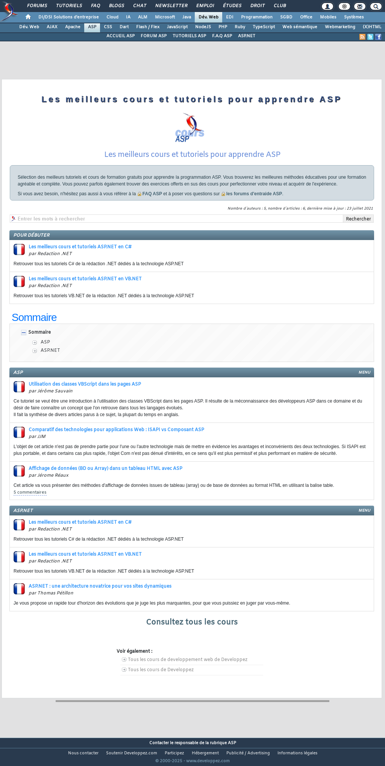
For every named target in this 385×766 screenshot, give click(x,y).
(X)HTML (372, 27)
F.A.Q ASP (222, 36)
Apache (72, 27)
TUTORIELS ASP (189, 36)
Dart (124, 27)
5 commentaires (30, 502)
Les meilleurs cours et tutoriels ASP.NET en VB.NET (85, 289)
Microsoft (165, 17)
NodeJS (203, 27)
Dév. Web (208, 17)
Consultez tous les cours (192, 632)
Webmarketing (340, 27)
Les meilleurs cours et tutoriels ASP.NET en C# (80, 257)
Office (306, 17)
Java (186, 17)
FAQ (95, 6)
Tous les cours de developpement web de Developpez (187, 669)
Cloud (112, 17)
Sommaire (39, 342)
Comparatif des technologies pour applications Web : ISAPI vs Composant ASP (116, 439)
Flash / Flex (147, 27)
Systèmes (354, 17)
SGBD (286, 17)
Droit (257, 6)
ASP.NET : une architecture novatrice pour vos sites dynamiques (100, 596)
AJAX (52, 27)
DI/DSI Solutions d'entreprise (68, 17)
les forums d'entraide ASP (254, 203)
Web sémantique (299, 27)
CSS (108, 27)
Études (232, 6)
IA (128, 17)
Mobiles (328, 17)
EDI (229, 17)
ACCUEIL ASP (120, 36)
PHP (222, 27)
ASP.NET (246, 36)
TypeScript (264, 27)
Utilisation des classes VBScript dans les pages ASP (85, 394)
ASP (92, 27)
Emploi (204, 6)
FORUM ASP (154, 36)
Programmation (257, 17)
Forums (36, 6)
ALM (142, 17)
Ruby (240, 27)
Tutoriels (68, 6)
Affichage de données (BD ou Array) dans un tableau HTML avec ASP (105, 478)
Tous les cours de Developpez (161, 679)
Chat (139, 6)
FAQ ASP (152, 203)
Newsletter (171, 6)
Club (279, 6)
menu (364, 382)
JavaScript (177, 27)
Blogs (116, 6)
